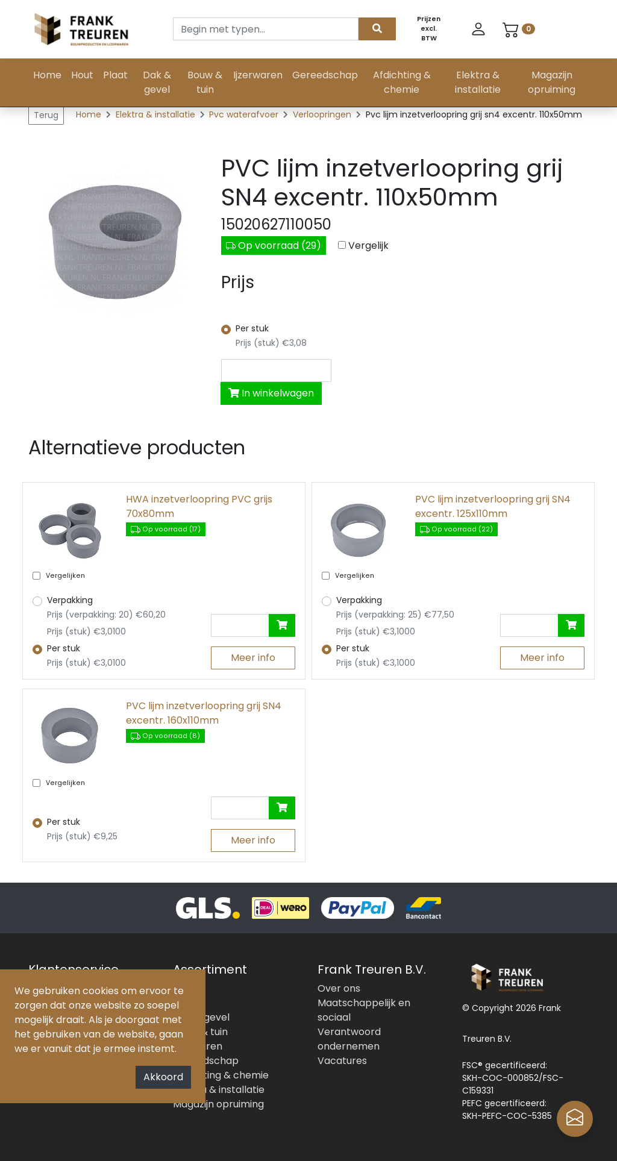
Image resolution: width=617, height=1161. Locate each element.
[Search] (266, 28)
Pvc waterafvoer (245, 114)
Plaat (115, 75)
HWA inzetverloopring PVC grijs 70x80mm (199, 506)
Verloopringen (323, 114)
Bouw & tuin (204, 82)
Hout (82, 75)
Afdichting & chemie (402, 82)
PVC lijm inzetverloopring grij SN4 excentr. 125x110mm (493, 506)
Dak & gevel (157, 82)
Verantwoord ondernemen (349, 1039)
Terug (46, 115)
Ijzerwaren (258, 75)
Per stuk (252, 328)
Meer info (253, 658)
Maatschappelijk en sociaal (364, 1010)
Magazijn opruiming (551, 82)
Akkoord (163, 1077)
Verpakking (70, 600)
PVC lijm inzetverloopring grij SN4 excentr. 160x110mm (203, 713)
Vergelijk (368, 245)
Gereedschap (325, 75)
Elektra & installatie (478, 82)
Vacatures (342, 1061)
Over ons (339, 988)
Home (47, 75)
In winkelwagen (271, 393)
